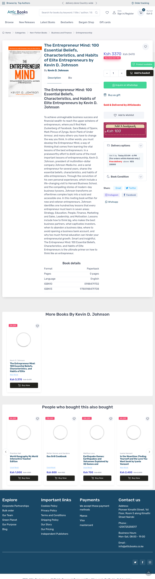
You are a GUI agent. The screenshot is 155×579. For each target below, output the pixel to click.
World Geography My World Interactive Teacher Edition (24, 456)
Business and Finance (61, 33)
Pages (47, 273)
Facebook (129, 195)
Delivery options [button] (118, 145)
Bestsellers (67, 22)
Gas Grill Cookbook (57, 453)
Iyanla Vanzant (126, 450)
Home (6, 33)
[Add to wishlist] (145, 46)
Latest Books (47, 22)
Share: (107, 188)
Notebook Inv (124, 573)
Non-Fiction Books (38, 33)
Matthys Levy (89, 450)
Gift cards (105, 22)
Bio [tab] (70, 77)
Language (49, 278)
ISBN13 (48, 288)
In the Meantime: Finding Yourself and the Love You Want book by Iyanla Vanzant (133, 457)
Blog (4, 523)
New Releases (27, 22)
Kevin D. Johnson (17, 360)
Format (48, 268)
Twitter (131, 188)
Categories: (20, 33)
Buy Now (24, 385)
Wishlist (124, 115)
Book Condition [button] (118, 176)
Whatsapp (111, 202)
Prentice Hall (15, 450)
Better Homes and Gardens (58, 450)
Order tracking (140, 3)
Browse (9, 22)
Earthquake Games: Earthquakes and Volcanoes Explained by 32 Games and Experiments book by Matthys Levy (95, 460)
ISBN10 (48, 283)
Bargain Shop (86, 22)
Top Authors (24, 3)
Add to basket (140, 73)
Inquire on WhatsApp (125, 85)
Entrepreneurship (84, 33)
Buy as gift (112, 95)
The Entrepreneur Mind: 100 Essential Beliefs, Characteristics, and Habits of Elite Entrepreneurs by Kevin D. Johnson (24, 370)
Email (118, 188)
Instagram (111, 195)
